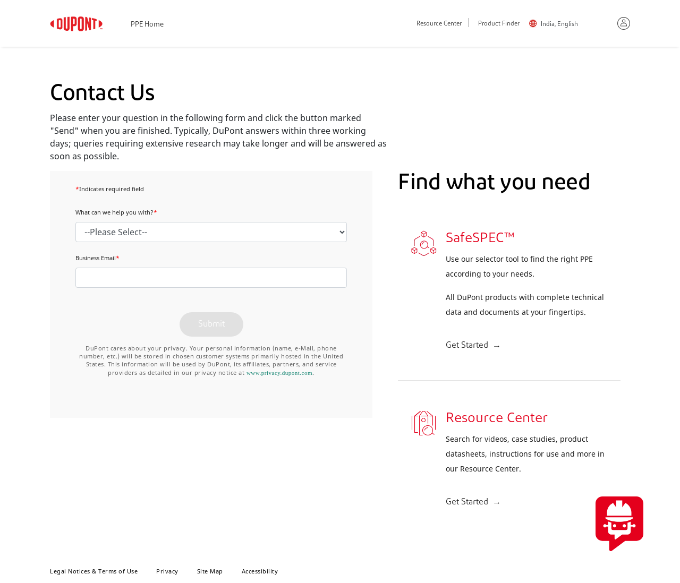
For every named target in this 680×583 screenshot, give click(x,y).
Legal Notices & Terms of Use (94, 571)
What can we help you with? (116, 212)
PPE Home (147, 24)
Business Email (97, 258)
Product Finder (499, 24)
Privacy (167, 571)
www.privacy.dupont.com (279, 373)
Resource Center (439, 24)
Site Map (210, 571)
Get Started (467, 345)
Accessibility (260, 571)
